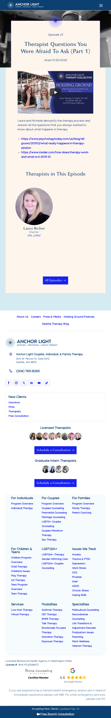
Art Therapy (18, 580)
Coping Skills (79, 595)
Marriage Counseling (53, 517)
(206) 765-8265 (28, 371)
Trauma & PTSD (81, 559)
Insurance (14, 402)
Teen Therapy (19, 594)
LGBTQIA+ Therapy (53, 554)
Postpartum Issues (83, 632)
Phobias (77, 577)
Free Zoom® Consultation (57, 714)
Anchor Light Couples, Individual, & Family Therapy (49, 354)
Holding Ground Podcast (79, 317)
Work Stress (79, 568)
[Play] (55, 92)
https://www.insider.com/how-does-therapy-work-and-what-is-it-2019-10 (55, 154)
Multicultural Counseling (85, 610)
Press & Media (52, 317)
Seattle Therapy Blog (55, 324)
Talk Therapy (49, 623)
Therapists (14, 411)
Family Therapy (81, 508)
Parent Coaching (81, 513)
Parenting (77, 637)
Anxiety (76, 554)
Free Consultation (18, 416)
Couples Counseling (53, 508)
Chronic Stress (80, 590)
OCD (74, 572)
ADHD (75, 586)
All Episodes (53, 280)
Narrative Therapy (52, 637)
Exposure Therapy (52, 641)
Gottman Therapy (52, 610)
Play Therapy (19, 576)
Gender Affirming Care (55, 559)
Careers (36, 317)
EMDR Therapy (50, 619)
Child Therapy (19, 567)
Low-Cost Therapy (22, 610)
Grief (75, 581)
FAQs (11, 407)
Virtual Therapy (20, 614)
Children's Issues (20, 571)
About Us (22, 317)
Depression (78, 563)
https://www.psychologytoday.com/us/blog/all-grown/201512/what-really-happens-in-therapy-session (53, 143)
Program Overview (22, 504)
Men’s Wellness (80, 641)
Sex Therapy (49, 540)
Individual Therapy (22, 508)
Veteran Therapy (82, 646)
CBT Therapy (49, 614)
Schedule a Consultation (53, 450)
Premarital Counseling (54, 513)
